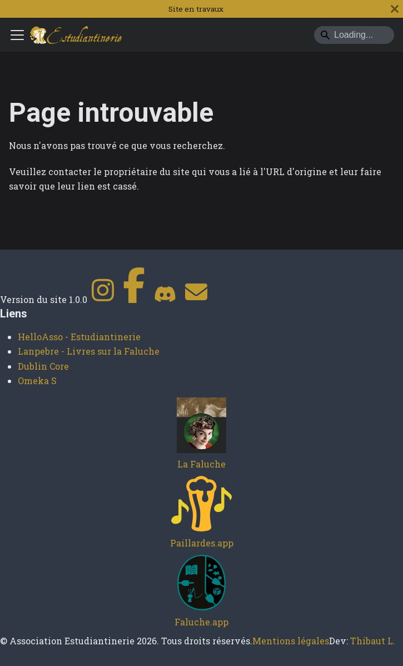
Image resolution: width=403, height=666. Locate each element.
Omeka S (37, 380)
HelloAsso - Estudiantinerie (79, 336)
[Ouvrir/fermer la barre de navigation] (17, 35)
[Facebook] (134, 299)
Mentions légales (290, 641)
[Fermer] (394, 9)
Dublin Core (43, 366)
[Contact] (196, 299)
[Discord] (165, 299)
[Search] (354, 35)
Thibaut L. (372, 641)
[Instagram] (102, 299)
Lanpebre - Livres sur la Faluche (89, 351)
